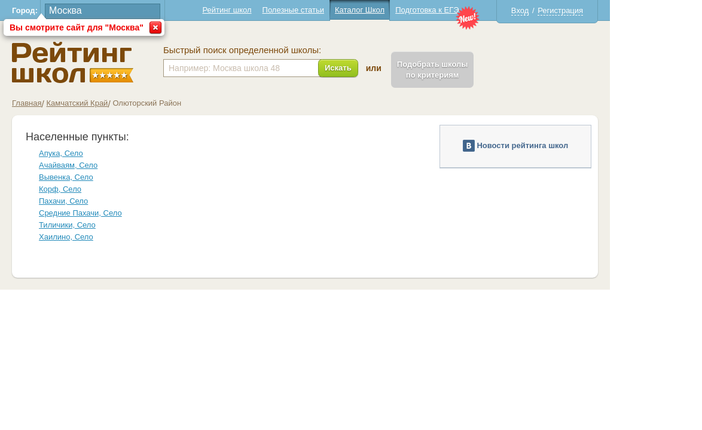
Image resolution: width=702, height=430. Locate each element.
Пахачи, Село (109, 200)
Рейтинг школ (272, 9)
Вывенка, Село (112, 177)
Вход (566, 10)
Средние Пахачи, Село (126, 212)
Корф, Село (106, 189)
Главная (72, 103)
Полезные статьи (339, 9)
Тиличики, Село (113, 224)
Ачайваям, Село (114, 165)
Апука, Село (107, 153)
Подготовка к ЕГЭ (473, 9)
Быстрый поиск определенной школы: (288, 50)
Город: (71, 10)
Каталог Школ (406, 9)
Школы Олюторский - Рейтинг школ (118, 62)
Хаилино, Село (112, 236)
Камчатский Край (123, 103)
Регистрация (606, 10)
